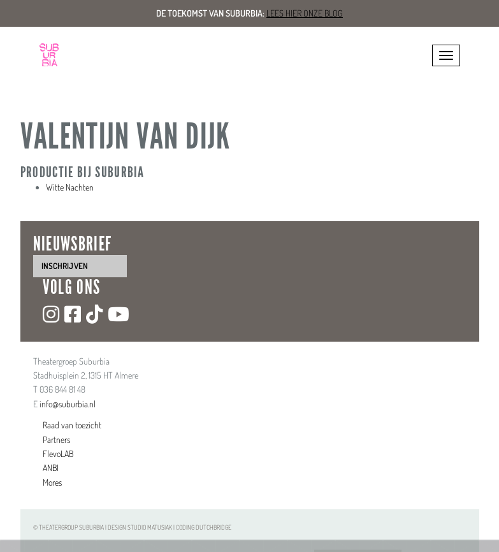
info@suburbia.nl (68, 403)
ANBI (51, 467)
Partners (56, 439)
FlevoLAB (58, 453)
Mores (52, 482)
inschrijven (64, 266)
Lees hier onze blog (304, 13)
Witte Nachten (70, 187)
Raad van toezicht (72, 424)
